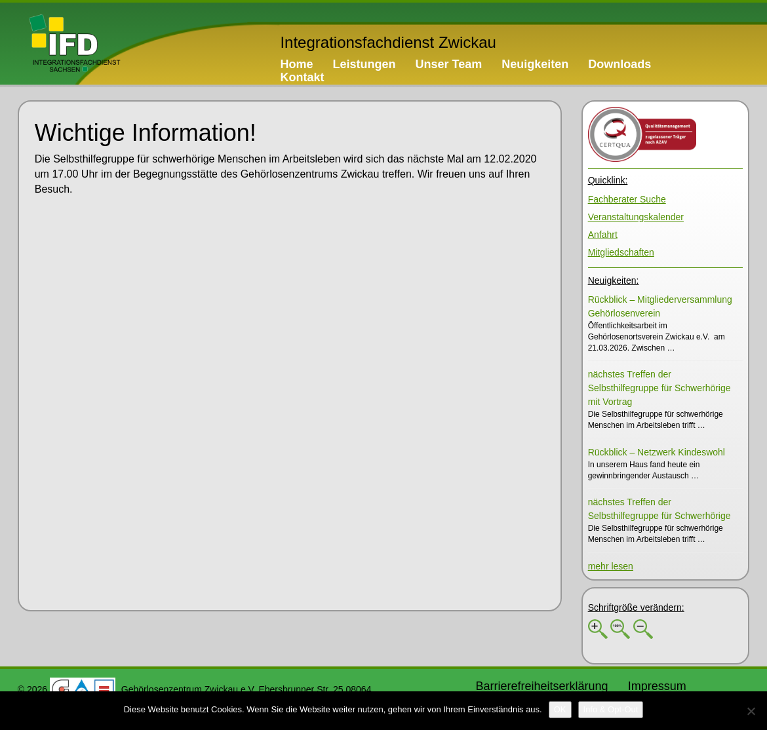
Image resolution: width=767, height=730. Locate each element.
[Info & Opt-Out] (611, 709)
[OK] (560, 709)
